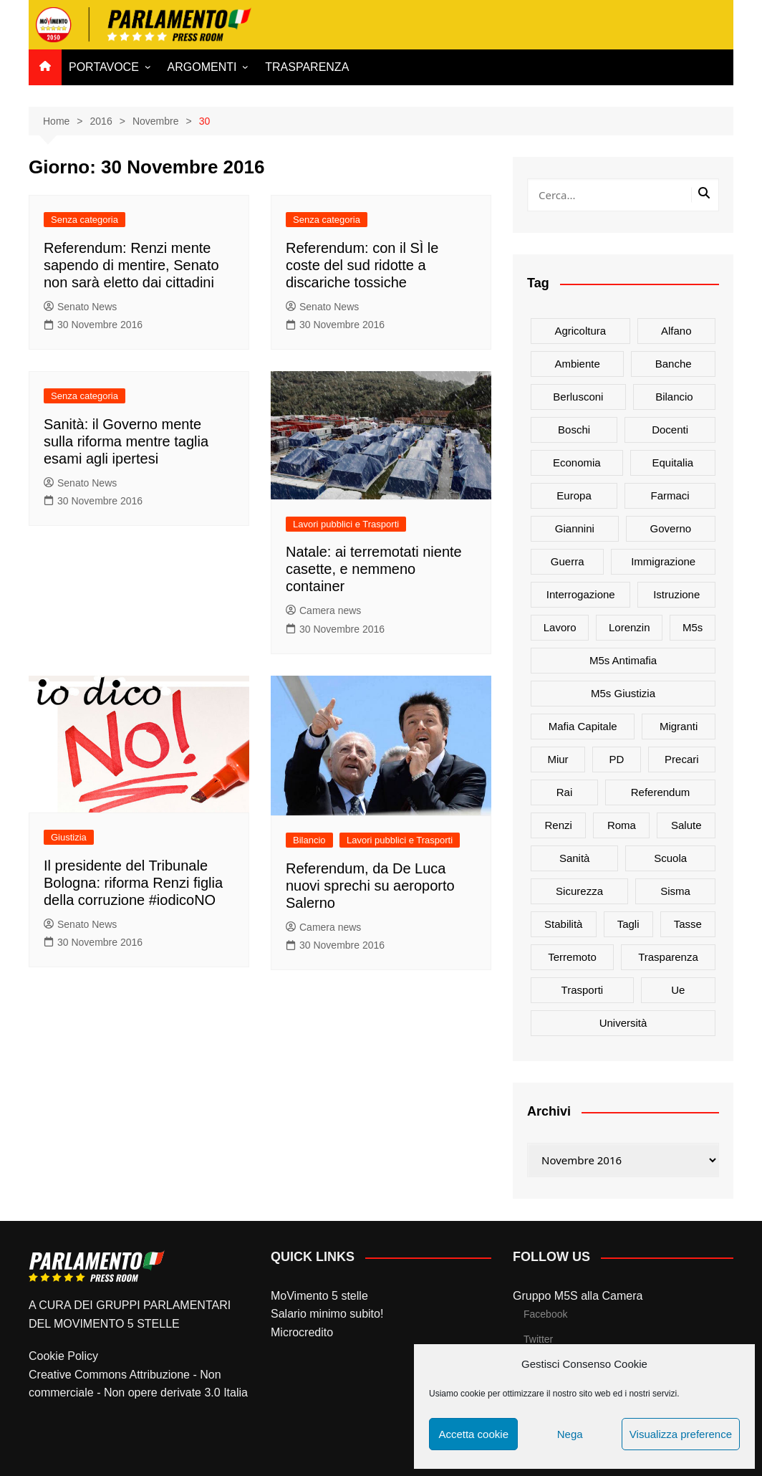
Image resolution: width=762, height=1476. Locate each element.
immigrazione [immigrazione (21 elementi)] (663, 561)
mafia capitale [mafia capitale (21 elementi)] (583, 726)
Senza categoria (84, 219)
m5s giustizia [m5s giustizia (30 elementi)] (623, 693)
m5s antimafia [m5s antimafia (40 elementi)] (623, 660)
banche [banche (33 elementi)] (673, 364)
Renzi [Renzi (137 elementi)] (558, 825)
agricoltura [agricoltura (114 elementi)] (580, 331)
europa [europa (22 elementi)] (573, 495)
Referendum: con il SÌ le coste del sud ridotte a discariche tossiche (362, 265)
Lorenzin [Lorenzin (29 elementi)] (629, 627)
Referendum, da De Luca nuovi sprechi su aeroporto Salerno (370, 886)
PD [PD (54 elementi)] (616, 759)
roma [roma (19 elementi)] (621, 825)
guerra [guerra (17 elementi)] (567, 561)
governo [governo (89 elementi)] (671, 528)
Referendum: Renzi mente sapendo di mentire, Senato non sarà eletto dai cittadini (131, 265)
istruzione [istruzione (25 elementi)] (676, 594)
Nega (570, 1434)
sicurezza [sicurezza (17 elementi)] (579, 891)
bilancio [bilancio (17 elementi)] (674, 396)
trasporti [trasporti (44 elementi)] (582, 990)
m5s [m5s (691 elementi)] (693, 627)
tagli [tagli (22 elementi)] (628, 924)
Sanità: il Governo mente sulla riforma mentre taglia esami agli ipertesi (126, 441)
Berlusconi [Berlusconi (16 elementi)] (578, 396)
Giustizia (69, 837)
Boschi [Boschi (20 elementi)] (574, 429)
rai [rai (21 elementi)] (564, 792)
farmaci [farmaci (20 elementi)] (669, 495)
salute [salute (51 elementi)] (686, 825)
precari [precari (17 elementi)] (682, 759)
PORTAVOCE (104, 67)
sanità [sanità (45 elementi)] (574, 858)
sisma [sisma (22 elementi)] (675, 891)
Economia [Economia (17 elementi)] (577, 462)
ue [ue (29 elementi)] (678, 990)
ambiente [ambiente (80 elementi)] (576, 364)
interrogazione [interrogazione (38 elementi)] (580, 594)
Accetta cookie (473, 1434)
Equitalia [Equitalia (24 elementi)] (673, 462)
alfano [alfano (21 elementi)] (676, 331)
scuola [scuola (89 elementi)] (670, 858)
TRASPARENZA (307, 67)
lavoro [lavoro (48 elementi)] (560, 627)
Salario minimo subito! (327, 1314)
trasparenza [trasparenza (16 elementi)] (668, 957)
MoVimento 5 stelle (319, 1296)
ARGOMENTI (202, 67)
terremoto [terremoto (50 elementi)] (572, 957)
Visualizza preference (681, 1434)
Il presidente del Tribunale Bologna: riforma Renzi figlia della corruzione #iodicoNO (133, 883)
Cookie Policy (63, 1356)
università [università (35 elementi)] (623, 1023)
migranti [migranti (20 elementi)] (679, 726)
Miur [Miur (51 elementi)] (557, 759)
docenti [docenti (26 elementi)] (670, 429)
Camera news (323, 610)
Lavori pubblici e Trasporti (346, 524)
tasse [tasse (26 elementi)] (688, 924)
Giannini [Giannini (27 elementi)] (574, 528)
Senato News (80, 306)
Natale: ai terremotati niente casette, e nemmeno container (374, 569)
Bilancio (309, 840)
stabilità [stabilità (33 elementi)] (563, 924)
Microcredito (302, 1332)
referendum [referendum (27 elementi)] (660, 792)
